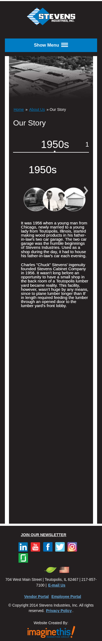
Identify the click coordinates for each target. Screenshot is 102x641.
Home (19, 109)
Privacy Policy (59, 610)
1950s (55, 144)
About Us (37, 109)
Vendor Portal (36, 596)
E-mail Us (56, 585)
